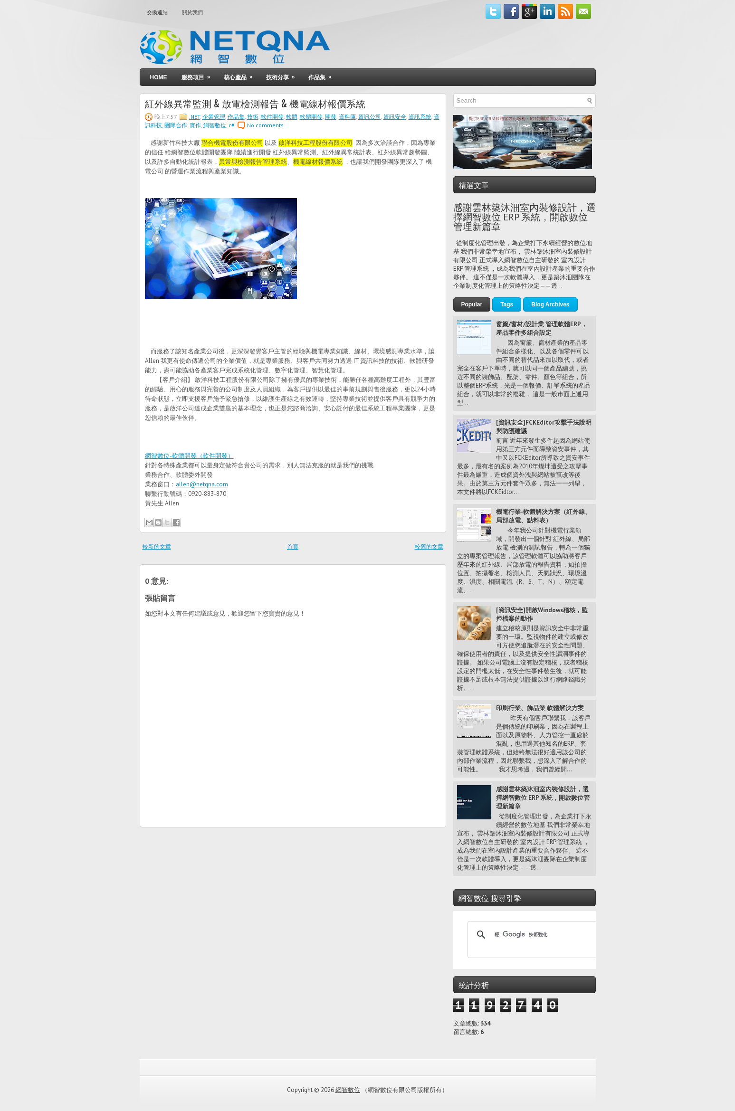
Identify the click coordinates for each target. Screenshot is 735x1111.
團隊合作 (175, 125)
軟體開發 (311, 116)
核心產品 (241, 75)
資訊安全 (394, 116)
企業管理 (213, 116)
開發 (330, 116)
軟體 (291, 116)
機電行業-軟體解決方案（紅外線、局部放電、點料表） (543, 516)
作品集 (323, 75)
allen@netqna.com (202, 484)
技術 (252, 116)
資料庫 (347, 116)
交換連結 (157, 12)
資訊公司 (369, 116)
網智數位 (214, 125)
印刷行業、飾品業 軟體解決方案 (540, 708)
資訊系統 (420, 116)
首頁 (292, 546)
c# (232, 125)
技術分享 (283, 75)
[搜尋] (533, 934)
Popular (472, 304)
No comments (265, 125)
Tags (506, 304)
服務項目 (199, 75)
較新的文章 (157, 546)
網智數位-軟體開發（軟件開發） (189, 456)
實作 (195, 125)
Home (158, 77)
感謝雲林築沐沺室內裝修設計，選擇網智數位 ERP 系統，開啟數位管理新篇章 (524, 217)
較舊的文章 (429, 546)
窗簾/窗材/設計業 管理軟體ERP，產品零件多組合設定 (541, 328)
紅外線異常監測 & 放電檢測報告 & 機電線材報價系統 (255, 103)
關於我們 (192, 12)
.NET (194, 116)
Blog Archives (550, 304)
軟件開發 (272, 116)
